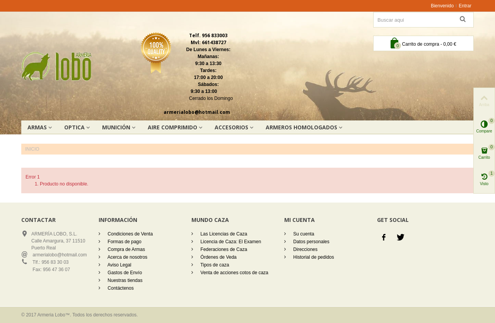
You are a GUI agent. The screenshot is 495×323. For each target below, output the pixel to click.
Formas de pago (124, 241)
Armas (37, 127)
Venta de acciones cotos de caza (233, 272)
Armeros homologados (301, 127)
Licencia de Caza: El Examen (230, 241)
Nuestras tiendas (124, 280)
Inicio (32, 149)
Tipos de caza (214, 265)
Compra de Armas (125, 249)
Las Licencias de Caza (223, 234)
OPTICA (74, 127)
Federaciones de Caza (223, 249)
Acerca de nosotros (126, 257)
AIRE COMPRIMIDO (172, 127)
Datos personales (310, 241)
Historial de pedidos (313, 257)
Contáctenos (120, 288)
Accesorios (231, 127)
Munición (116, 127)
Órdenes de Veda (218, 257)
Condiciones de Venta (129, 234)
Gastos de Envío (124, 272)
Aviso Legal (118, 265)
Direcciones (304, 249)
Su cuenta (303, 234)
